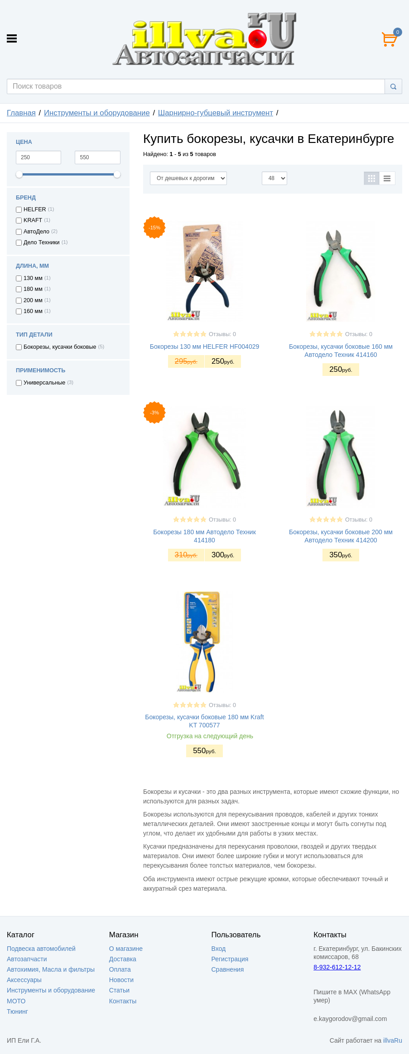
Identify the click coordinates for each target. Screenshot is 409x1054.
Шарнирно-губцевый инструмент (215, 113)
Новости (121, 979)
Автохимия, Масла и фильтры (51, 969)
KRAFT (33, 220)
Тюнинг (17, 1011)
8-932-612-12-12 (337, 967)
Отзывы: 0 (222, 334)
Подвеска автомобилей (41, 948)
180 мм (33, 289)
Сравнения (228, 969)
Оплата (120, 969)
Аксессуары (24, 979)
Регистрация (230, 959)
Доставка (122, 959)
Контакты (122, 1001)
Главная (21, 113)
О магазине (126, 948)
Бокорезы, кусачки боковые (60, 347)
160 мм (33, 311)
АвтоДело (36, 231)
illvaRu (392, 1040)
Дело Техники (42, 242)
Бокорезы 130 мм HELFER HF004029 (205, 346)
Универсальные (44, 383)
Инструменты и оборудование (97, 113)
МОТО (16, 1001)
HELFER (35, 209)
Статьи (119, 990)
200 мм (33, 300)
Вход (219, 948)
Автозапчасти (27, 959)
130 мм (33, 278)
